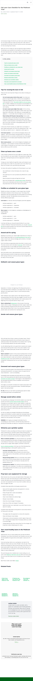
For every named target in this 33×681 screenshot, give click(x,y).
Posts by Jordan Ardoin (13, 616)
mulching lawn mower (20, 180)
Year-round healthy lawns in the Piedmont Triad (15, 83)
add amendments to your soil (23, 237)
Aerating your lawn (5, 358)
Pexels (17, 560)
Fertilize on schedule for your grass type (13, 67)
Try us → (16, 641)
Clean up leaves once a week (10, 65)
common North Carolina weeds (17, 401)
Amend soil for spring (9, 69)
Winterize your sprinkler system (11, 79)
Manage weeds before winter (11, 77)
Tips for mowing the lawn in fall (11, 63)
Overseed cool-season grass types (12, 75)
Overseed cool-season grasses (8, 378)
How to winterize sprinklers (7, 446)
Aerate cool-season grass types (11, 73)
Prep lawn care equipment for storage (13, 81)
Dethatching (14, 303)
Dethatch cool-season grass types (12, 71)
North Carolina (4, 13)
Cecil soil (20, 244)
